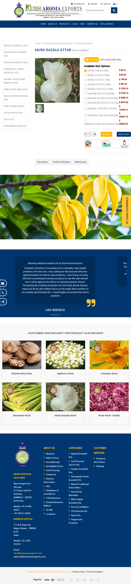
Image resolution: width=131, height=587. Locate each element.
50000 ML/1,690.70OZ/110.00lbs (102, 108)
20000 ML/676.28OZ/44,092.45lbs (102, 98)
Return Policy (51, 458)
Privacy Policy (79, 572)
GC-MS (48, 510)
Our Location (106, 24)
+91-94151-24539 (22, 513)
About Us (52, 24)
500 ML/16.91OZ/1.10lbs (98, 80)
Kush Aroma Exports (44, 572)
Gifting (44, 31)
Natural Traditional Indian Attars (57, 43)
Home (43, 24)
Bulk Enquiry (80, 162)
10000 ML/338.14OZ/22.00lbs (101, 93)
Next (123, 284)
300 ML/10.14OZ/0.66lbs (98, 75)
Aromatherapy (52, 462)
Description (42, 162)
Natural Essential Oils (16, 46)
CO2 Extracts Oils (13, 113)
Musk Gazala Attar (83, 43)
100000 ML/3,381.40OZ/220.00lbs (102, 115)
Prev (8, 284)
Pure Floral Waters (14, 106)
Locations (49, 514)
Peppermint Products (15, 126)
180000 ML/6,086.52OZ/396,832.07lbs (101, 124)
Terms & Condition (94, 572)
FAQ (47, 486)
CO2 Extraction (52, 498)
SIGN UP (105, 4)
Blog (75, 24)
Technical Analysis (61, 162)
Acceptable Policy (53, 466)
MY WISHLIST (77, 4)
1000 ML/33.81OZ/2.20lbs (99, 84)
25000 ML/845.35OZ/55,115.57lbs (102, 103)
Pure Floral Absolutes (16, 89)
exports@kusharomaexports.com (30, 557)
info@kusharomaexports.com (28, 553)
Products (65, 24)
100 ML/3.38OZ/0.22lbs (98, 70)
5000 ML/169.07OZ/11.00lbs (100, 89)
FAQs (82, 24)
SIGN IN (92, 4)
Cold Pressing (52, 470)
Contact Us (92, 24)
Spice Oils (9, 119)
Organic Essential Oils (16, 62)
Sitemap (99, 466)
